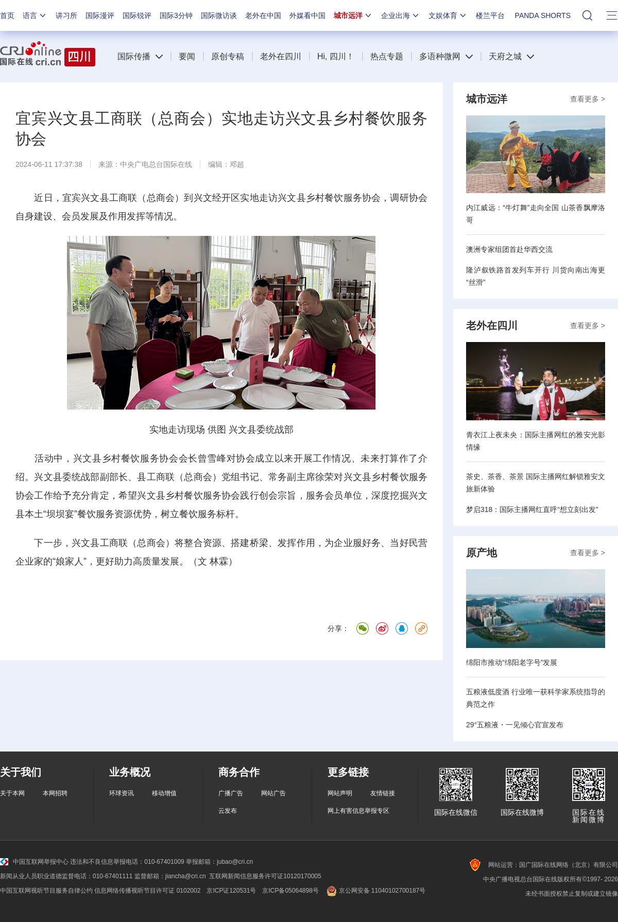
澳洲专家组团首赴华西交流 (509, 249)
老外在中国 (263, 15)
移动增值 (164, 793)
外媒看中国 (307, 15)
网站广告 (273, 793)
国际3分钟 (176, 15)
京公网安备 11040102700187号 (375, 890)
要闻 (187, 56)
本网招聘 (55, 793)
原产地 (481, 552)
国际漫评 (99, 15)
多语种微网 (439, 56)
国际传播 (133, 56)
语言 (35, 15)
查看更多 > (587, 99)
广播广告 (230, 793)
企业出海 (400, 15)
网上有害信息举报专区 (358, 810)
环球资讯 (121, 793)
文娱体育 (448, 15)
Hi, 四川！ (335, 56)
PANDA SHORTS (543, 15)
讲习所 (66, 15)
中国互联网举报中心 (34, 861)
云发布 (227, 810)
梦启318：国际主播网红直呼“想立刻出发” (532, 509)
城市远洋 (353, 15)
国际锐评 (137, 15)
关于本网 (12, 793)
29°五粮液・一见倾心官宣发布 (514, 725)
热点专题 (386, 56)
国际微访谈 (219, 15)
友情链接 (382, 793)
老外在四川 (280, 56)
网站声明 (340, 793)
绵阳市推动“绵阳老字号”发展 (511, 662)
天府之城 (505, 56)
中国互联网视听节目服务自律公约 (46, 890)
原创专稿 (227, 56)
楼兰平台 (490, 15)
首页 (7, 15)
